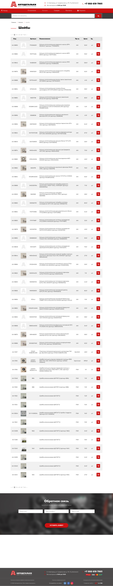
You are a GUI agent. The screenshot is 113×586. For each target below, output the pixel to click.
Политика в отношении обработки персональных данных (22, 580)
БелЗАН (77, 352)
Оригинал (77, 361)
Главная (13, 22)
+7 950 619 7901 (93, 3)
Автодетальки (18, 583)
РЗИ (77, 369)
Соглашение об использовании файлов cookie (92, 580)
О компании (32, 10)
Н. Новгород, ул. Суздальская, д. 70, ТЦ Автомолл (62, 3)
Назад (4, 10)
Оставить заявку (56, 525)
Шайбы (28, 22)
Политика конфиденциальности (58, 580)
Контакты (69, 10)
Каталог (45, 10)
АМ (77, 45)
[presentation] (56, 518)
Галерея (56, 10)
